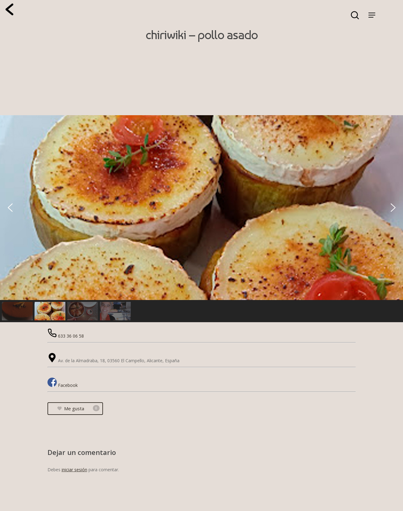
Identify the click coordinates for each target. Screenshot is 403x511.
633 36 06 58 (71, 336)
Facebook (68, 385)
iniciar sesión (74, 469)
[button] (10, 207)
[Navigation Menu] (371, 15)
